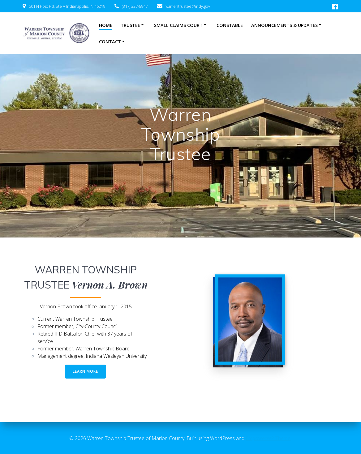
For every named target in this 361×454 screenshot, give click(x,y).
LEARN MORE (85, 371)
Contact (110, 42)
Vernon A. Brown (110, 284)
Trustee (130, 25)
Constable (230, 25)
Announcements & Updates (284, 25)
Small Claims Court (178, 25)
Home (105, 25)
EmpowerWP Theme (268, 438)
